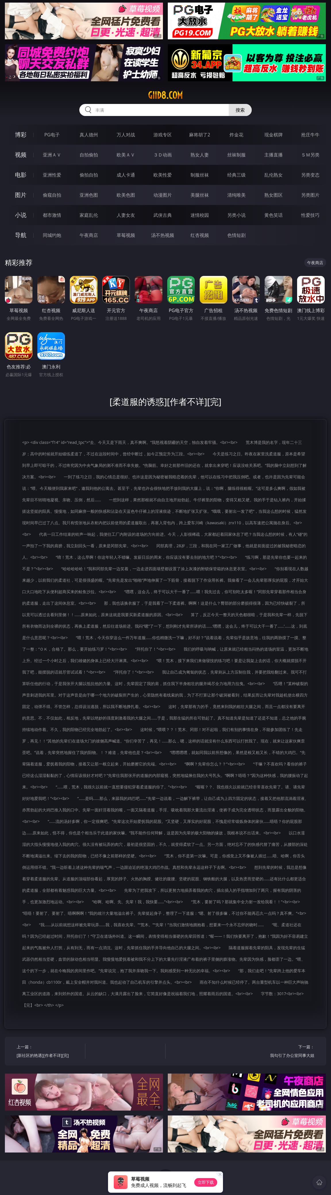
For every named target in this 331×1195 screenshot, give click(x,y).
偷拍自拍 (89, 175)
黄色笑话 (273, 215)
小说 (20, 215)
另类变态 (310, 175)
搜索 (240, 110)
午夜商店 (89, 235)
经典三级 (236, 175)
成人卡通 (126, 175)
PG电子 (51, 135)
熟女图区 (273, 195)
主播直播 (273, 155)
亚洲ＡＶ (52, 155)
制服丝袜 (199, 175)
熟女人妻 (199, 155)
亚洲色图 (89, 195)
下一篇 (281, 1052)
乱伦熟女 (273, 175)
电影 (20, 175)
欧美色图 (126, 195)
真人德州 (89, 135)
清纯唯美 (236, 195)
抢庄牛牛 (310, 135)
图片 (20, 195)
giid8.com (165, 95)
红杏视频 (199, 235)
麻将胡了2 (199, 135)
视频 (20, 154)
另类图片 (310, 195)
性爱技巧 (310, 215)
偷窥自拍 (52, 195)
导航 (20, 235)
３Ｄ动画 (162, 155)
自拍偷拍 (89, 155)
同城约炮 (52, 235)
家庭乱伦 (89, 215)
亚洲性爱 (52, 175)
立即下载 (206, 1182)
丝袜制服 (236, 155)
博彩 (20, 134)
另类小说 (236, 215)
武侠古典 (162, 215)
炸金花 (236, 135)
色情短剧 (236, 235)
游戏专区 (162, 135)
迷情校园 (199, 215)
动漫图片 (162, 195)
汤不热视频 (162, 235)
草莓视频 (126, 235)
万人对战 (126, 135)
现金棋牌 (273, 135)
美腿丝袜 (199, 195)
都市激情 (52, 215)
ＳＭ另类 (310, 155)
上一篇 (49, 1052)
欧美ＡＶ (126, 155)
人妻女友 (126, 215)
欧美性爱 (162, 175)
